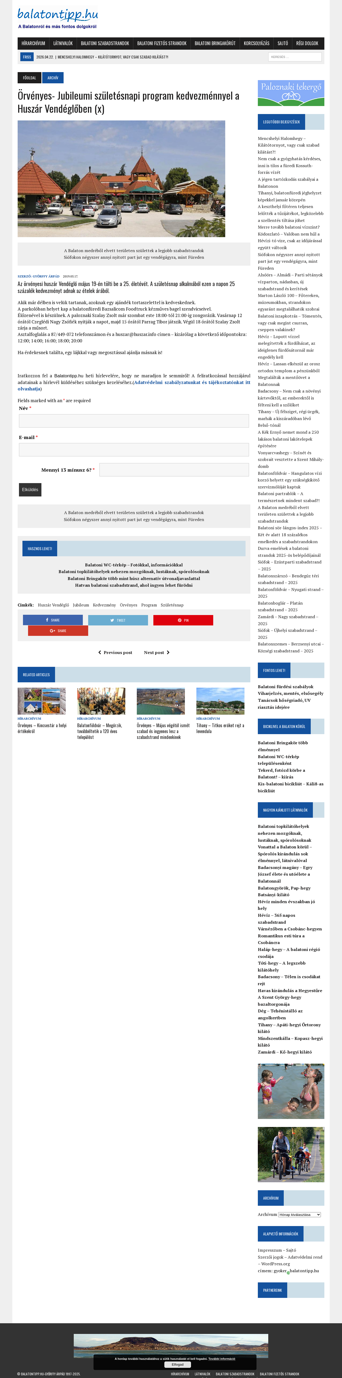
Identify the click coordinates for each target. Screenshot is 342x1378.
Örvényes (128, 605)
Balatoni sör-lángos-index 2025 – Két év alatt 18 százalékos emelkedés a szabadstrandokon (290, 535)
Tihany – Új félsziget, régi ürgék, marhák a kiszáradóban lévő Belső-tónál (291, 418)
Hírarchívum (33, 43)
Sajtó (282, 43)
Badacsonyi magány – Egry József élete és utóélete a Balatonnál (285, 874)
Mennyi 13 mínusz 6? (68, 469)
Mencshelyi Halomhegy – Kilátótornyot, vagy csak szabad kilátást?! (289, 145)
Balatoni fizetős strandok (161, 43)
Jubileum (80, 605)
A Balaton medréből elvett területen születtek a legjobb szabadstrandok (134, 250)
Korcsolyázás (256, 43)
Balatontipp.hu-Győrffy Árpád (43, 1367)
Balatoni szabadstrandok (104, 43)
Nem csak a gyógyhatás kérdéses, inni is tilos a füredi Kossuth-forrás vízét (289, 165)
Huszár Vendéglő (52, 605)
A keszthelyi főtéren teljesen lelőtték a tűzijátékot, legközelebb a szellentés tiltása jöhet (291, 213)
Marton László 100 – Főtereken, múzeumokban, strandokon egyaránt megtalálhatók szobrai (289, 302)
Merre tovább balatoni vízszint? (289, 227)
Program (148, 605)
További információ (221, 1358)
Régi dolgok (307, 43)
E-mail (27, 437)
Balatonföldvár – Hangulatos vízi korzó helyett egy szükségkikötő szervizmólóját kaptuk (290, 480)
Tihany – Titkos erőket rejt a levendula (220, 717)
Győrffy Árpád (45, 276)
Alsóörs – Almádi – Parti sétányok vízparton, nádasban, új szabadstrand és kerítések (290, 282)
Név (24, 408)
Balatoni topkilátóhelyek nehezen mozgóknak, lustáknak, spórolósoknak (133, 571)
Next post (157, 642)
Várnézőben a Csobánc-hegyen (290, 922)
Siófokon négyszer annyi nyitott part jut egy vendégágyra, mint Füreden (134, 257)
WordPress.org (276, 1257)
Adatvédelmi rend (305, 1251)
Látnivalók (62, 43)
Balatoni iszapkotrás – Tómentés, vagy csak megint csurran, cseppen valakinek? (290, 322)
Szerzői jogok (271, 1251)
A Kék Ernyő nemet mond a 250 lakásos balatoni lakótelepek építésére (288, 439)
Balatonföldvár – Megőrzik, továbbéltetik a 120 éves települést (99, 720)
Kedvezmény (103, 605)
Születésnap (171, 605)
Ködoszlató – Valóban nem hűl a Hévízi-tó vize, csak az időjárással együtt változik (290, 240)
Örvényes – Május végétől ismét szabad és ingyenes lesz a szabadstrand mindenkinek (163, 720)
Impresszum (270, 1244)
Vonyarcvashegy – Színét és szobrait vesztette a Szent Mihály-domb (291, 459)
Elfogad (178, 1365)
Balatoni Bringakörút (214, 43)
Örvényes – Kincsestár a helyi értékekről (41, 717)
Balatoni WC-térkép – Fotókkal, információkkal (134, 565)
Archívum (267, 1208)
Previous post (115, 642)
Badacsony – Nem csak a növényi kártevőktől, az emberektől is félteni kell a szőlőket (289, 398)
